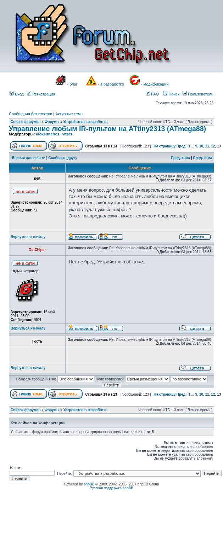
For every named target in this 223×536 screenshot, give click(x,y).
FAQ (152, 94)
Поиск (171, 94)
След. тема (202, 158)
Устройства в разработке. (85, 122)
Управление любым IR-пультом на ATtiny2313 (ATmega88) (107, 129)
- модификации (155, 84)
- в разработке (111, 84)
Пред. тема (180, 158)
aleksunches (47, 134)
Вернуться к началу (28, 237)
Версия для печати (28, 158)
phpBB (89, 484)
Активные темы (69, 114)
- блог (72, 84)
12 (213, 146)
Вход (17, 94)
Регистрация (41, 94)
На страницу (164, 146)
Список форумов (26, 122)
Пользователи (198, 94)
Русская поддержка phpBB (111, 488)
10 (201, 146)
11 (207, 146)
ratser (67, 134)
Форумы (52, 122)
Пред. (181, 146)
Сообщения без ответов (30, 114)
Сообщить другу (62, 158)
